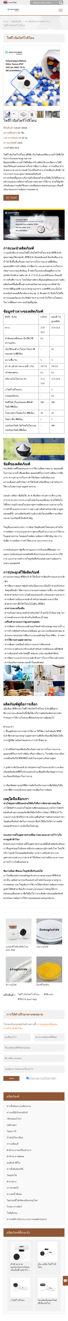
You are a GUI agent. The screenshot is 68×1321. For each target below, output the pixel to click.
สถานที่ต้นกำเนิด (12, 133)
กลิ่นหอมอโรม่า (14, 1119)
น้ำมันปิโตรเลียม (15, 1137)
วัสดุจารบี (11, 1131)
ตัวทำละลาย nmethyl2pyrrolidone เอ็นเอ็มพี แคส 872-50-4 (20, 1268)
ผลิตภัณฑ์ (16, 21)
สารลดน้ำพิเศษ (14, 1194)
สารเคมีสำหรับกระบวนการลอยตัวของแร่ (27, 1219)
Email (11, 197)
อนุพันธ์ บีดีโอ (13, 1163)
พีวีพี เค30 (48, 994)
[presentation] (54, 114)
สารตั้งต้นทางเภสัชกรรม (37, 21)
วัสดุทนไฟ (12, 1175)
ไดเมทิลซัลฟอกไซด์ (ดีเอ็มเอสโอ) (47, 1301)
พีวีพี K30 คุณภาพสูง (27, 999)
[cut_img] (6, 114)
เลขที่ (6, 148)
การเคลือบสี (12, 1144)
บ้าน (5, 21)
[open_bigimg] (32, 78)
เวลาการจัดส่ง (10, 138)
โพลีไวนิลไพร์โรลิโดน (28, 994)
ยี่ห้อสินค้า (8, 128)
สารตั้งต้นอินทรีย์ (15, 1169)
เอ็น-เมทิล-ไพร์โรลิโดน (47, 1265)
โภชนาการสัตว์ (14, 1207)
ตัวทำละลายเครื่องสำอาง (19, 1150)
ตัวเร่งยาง (11, 1181)
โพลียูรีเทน (12, 1213)
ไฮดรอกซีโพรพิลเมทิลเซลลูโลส (22, 1200)
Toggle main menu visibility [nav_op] (61, 9)
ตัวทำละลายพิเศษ (15, 1156)
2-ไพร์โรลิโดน (18, 1300)
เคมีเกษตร (12, 1125)
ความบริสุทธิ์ (10, 143)
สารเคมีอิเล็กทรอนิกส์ (17, 1112)
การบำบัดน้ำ (13, 1188)
